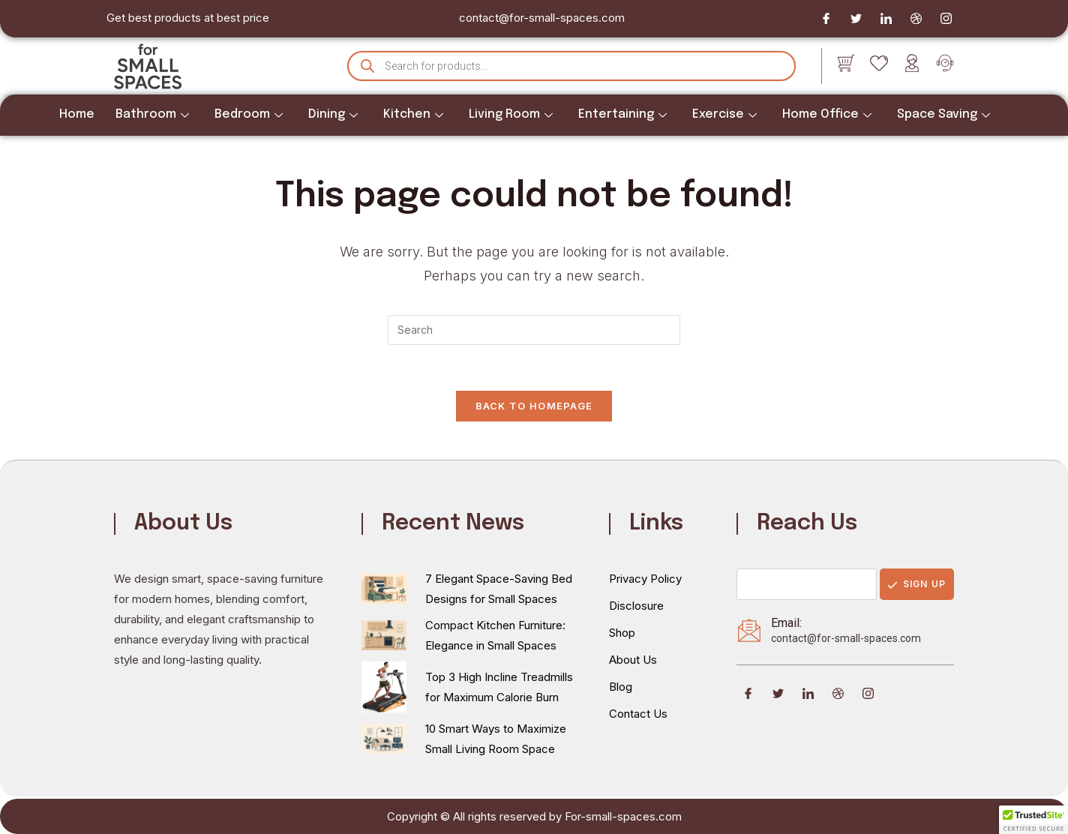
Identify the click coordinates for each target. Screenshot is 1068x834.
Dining (333, 114)
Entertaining (622, 114)
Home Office (827, 114)
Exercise (724, 114)
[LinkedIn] (885, 19)
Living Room (511, 114)
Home (76, 114)
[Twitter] (855, 19)
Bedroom (248, 114)
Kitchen (413, 114)
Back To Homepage (534, 406)
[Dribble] (915, 19)
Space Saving (943, 114)
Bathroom (152, 114)
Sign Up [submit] (917, 584)
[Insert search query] (534, 330)
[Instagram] (945, 19)
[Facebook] (825, 19)
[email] (806, 584)
